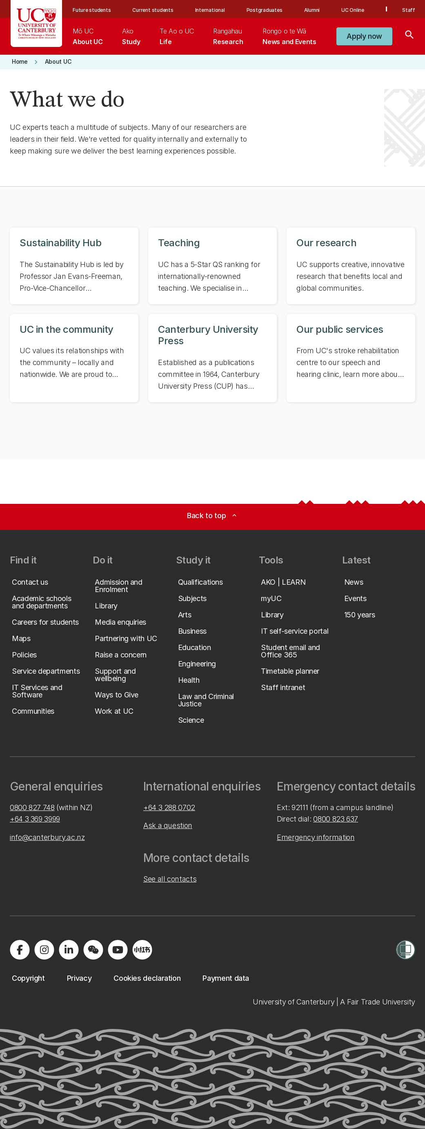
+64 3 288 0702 (169, 807)
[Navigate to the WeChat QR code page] (93, 950)
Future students (92, 10)
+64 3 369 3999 (35, 819)
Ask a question (167, 825)
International (210, 10)
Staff (408, 10)
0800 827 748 (32, 807)
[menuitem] (87, 36)
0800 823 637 (335, 819)
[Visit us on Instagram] (44, 950)
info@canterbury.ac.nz (47, 837)
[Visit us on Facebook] (19, 950)
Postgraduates (265, 10)
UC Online (352, 10)
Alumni (312, 10)
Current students (152, 10)
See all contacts (169, 879)
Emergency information (315, 837)
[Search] (409, 36)
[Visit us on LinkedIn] (68, 950)
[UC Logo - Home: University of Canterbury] (36, 23)
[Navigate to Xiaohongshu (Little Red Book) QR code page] (142, 950)
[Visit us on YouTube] (117, 950)
